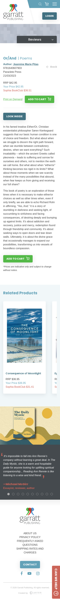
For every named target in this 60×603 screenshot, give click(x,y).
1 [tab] (8, 494)
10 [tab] (51, 494)
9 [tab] (46, 494)
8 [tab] (42, 494)
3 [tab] (18, 494)
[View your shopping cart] (46, 4)
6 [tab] (32, 494)
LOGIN (49, 16)
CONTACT (30, 564)
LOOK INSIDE (14, 116)
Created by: (30, 593)
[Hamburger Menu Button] (54, 4)
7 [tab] (37, 494)
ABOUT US (30, 533)
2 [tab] (13, 494)
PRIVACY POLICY (30, 537)
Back (51, 67)
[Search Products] (40, 4)
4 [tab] (22, 494)
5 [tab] (27, 494)
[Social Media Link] (21, 573)
